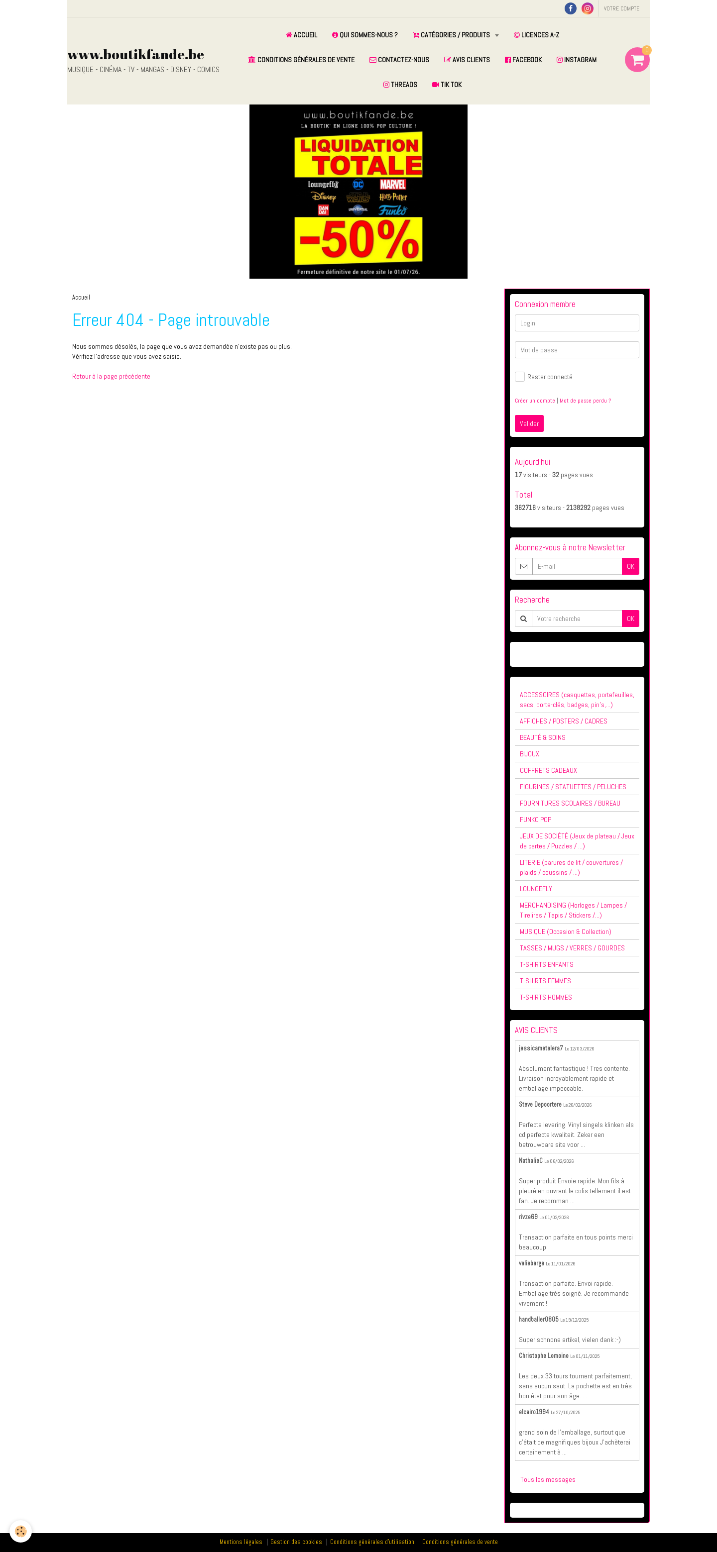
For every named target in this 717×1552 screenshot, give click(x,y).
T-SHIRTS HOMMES (546, 997)
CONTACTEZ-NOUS (399, 59)
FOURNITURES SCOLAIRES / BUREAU (570, 803)
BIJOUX (529, 753)
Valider (529, 423)
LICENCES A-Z (536, 34)
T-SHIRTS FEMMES (545, 980)
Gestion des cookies (296, 1542)
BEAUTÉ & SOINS (543, 737)
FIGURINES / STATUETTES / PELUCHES (573, 786)
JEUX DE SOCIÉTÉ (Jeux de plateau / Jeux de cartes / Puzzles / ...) (577, 840)
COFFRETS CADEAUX (548, 770)
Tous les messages (548, 1479)
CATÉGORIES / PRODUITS (452, 34)
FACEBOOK (523, 59)
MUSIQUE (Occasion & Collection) (565, 931)
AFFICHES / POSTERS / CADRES (563, 721)
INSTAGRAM (577, 59)
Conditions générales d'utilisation (372, 1542)
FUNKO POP (535, 819)
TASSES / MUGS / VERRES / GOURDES (572, 947)
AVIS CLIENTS (467, 59)
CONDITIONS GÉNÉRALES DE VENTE (301, 59)
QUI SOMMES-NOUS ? (365, 34)
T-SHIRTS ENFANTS (547, 964)
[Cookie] (21, 1531)
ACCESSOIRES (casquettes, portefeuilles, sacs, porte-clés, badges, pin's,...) (577, 699)
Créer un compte (535, 400)
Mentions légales (241, 1542)
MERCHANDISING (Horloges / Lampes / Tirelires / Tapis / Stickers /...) (573, 910)
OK (630, 566)
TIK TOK (447, 84)
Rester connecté (544, 377)
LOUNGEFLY (536, 888)
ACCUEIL (301, 34)
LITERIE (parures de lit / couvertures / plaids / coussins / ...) (571, 867)
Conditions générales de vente (460, 1542)
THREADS (400, 84)
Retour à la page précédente (111, 376)
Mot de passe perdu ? (585, 400)
